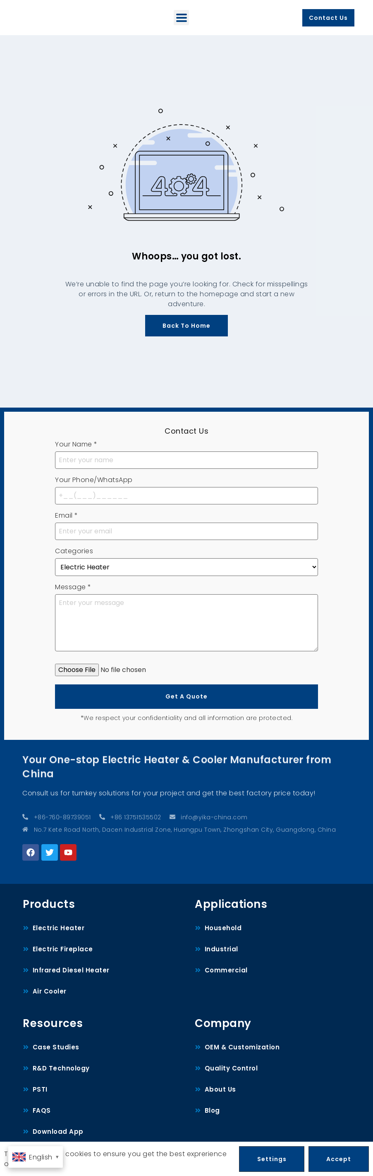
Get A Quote (186, 696)
